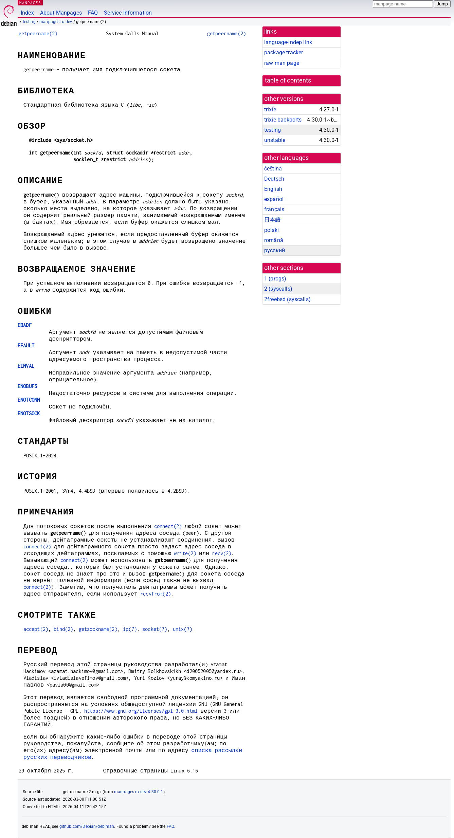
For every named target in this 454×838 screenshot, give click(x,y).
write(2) (185, 553)
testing (29, 21)
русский (274, 250)
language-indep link (288, 42)
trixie (270, 109)
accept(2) (35, 629)
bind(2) (63, 629)
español (274, 199)
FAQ (93, 13)
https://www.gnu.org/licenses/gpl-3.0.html (141, 711)
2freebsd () (287, 299)
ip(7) (130, 629)
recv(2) (221, 553)
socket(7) (154, 629)
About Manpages (61, 13)
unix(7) (182, 629)
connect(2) (168, 526)
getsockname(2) (98, 629)
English (273, 189)
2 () (278, 289)
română (273, 240)
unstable (274, 140)
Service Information (128, 13)
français (274, 209)
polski (271, 230)
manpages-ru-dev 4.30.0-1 (138, 791)
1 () (275, 278)
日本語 (272, 219)
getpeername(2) (38, 33)
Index (27, 13)
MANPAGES (30, 2)
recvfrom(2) (155, 594)
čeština (273, 168)
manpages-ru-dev (55, 21)
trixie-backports (283, 119)
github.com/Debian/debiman (86, 826)
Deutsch (274, 179)
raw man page (281, 63)
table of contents (288, 80)
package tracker (283, 52)
